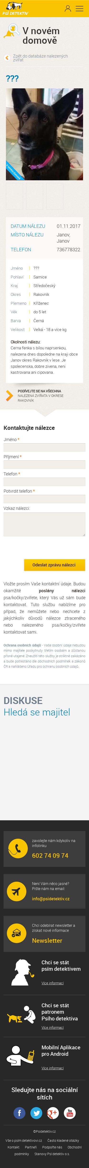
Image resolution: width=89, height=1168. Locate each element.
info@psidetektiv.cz (51, 898)
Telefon (12, 474)
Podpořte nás (52, 1147)
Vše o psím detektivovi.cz (23, 1140)
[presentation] (40, 547)
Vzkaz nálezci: (17, 508)
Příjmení (13, 456)
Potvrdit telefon (19, 491)
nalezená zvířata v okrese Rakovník (47, 396)
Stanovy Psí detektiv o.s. (52, 1154)
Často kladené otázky (63, 1140)
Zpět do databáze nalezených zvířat (40, 58)
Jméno (11, 439)
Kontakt (13, 1147)
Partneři (31, 1147)
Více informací (53, 983)
